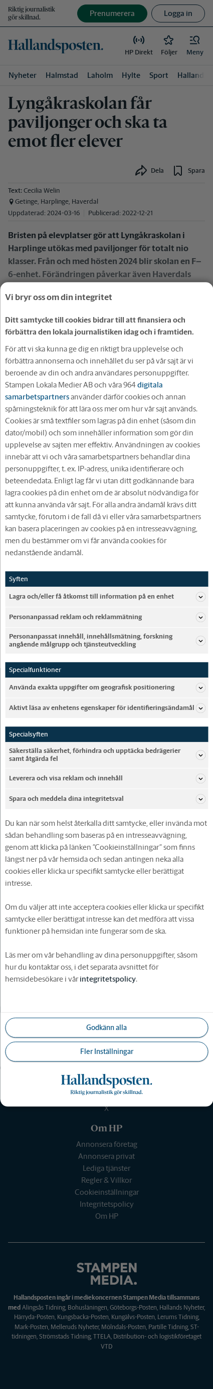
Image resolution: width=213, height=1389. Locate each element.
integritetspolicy (108, 979)
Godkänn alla (106, 1027)
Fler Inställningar (106, 1051)
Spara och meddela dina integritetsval (107, 799)
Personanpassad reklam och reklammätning (107, 617)
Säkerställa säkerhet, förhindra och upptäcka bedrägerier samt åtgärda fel (107, 755)
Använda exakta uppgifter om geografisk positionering (107, 688)
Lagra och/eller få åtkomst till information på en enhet (107, 597)
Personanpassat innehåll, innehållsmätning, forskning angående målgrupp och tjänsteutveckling (107, 640)
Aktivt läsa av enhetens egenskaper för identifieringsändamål (107, 708)
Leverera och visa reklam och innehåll (107, 779)
